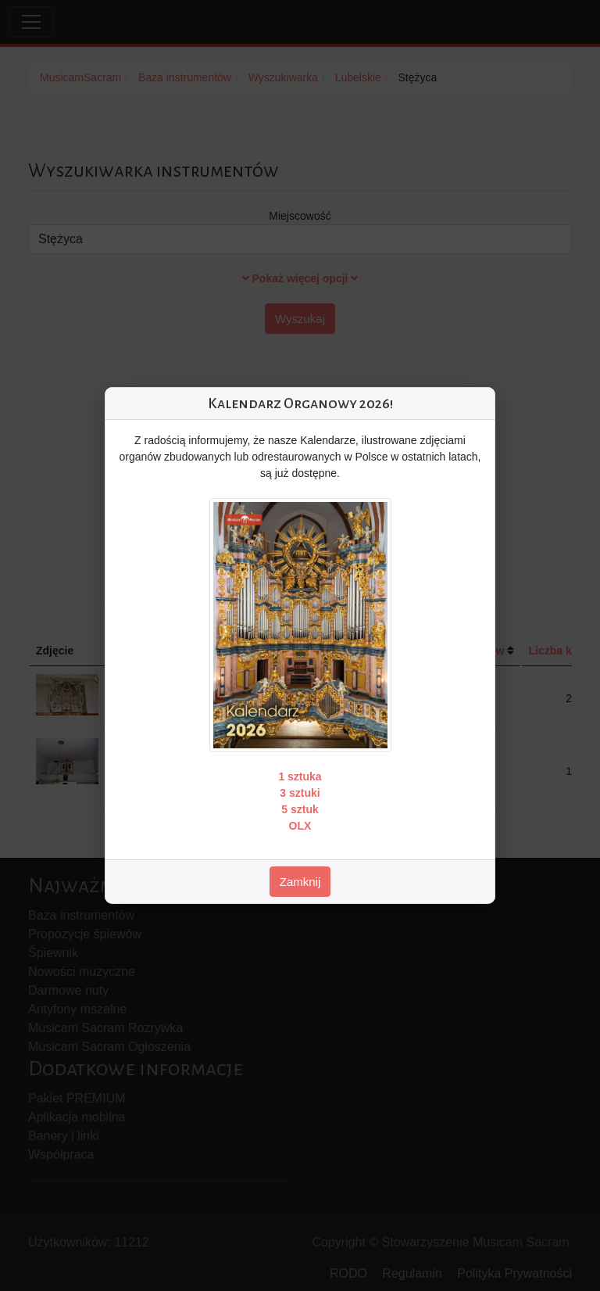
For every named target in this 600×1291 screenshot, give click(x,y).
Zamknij (300, 881)
